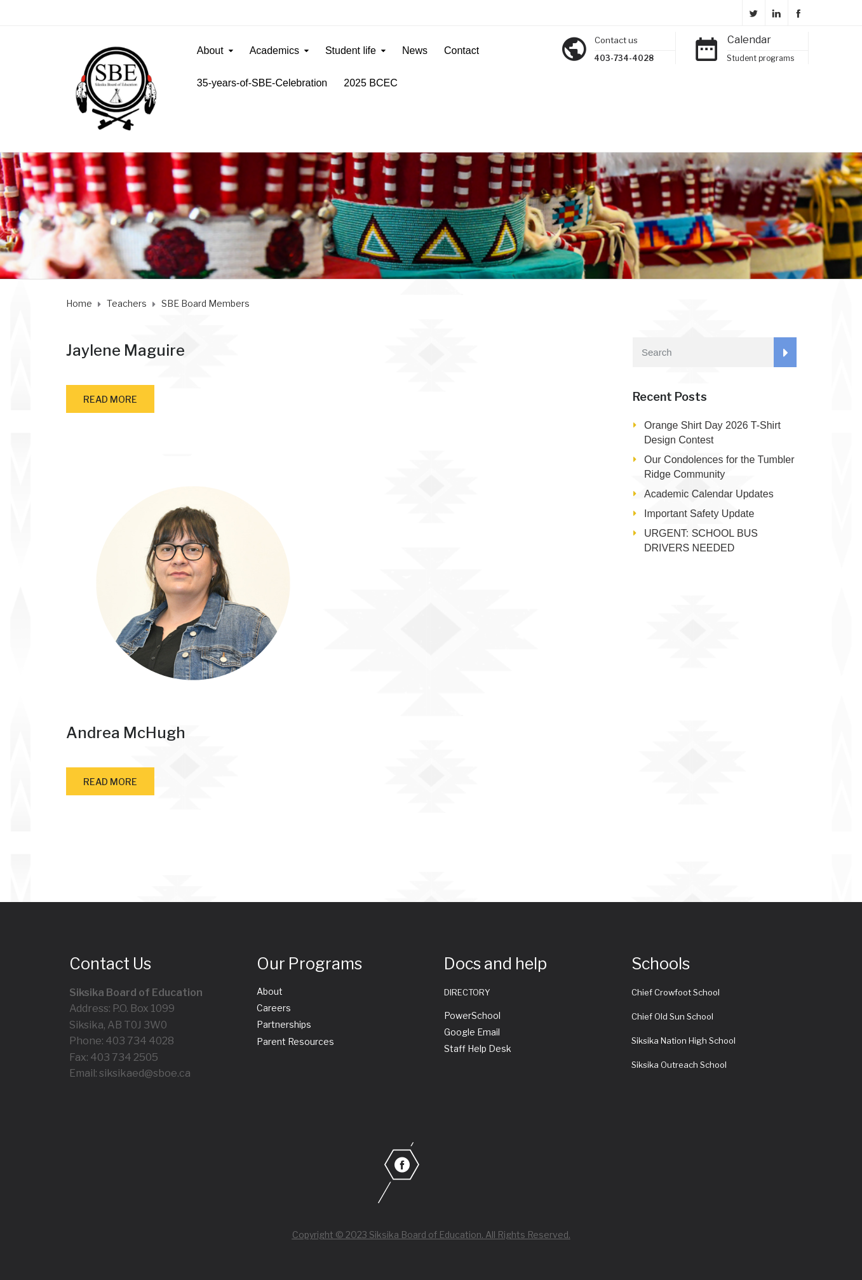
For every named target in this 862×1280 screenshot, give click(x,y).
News (415, 50)
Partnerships (284, 1024)
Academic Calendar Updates (709, 493)
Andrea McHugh (125, 733)
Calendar (749, 40)
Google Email (472, 1032)
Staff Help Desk (477, 1048)
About (210, 50)
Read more (110, 399)
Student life (350, 50)
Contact (461, 50)
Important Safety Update (699, 513)
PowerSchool (472, 1015)
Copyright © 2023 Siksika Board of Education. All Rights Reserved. (431, 1234)
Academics (274, 50)
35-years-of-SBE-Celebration (262, 82)
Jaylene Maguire (125, 350)
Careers (274, 1007)
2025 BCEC (371, 82)
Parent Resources (295, 1041)
